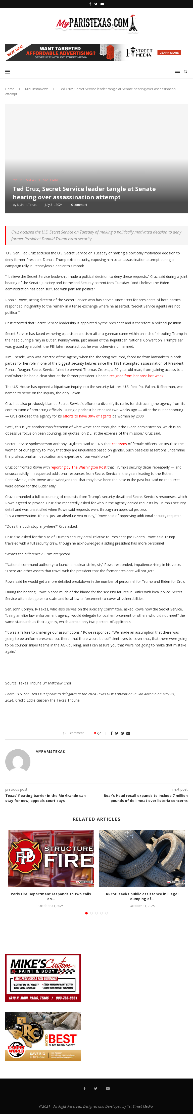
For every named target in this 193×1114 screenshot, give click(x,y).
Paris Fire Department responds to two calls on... (51, 896)
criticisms (119, 443)
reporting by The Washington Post (79, 467)
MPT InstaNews (37, 89)
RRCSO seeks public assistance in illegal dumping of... (142, 896)
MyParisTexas (26, 205)
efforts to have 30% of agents (87, 416)
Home (9, 89)
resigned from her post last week (136, 375)
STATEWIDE (51, 180)
